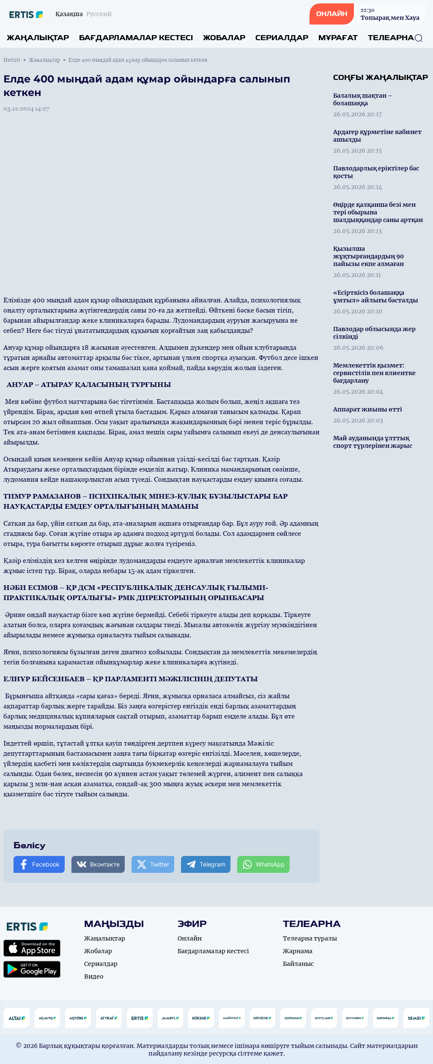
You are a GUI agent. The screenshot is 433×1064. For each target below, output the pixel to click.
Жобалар (224, 38)
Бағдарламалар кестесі (136, 38)
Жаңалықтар (38, 38)
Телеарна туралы (310, 938)
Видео (94, 976)
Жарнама (297, 951)
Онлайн (190, 938)
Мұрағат (338, 38)
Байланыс (298, 964)
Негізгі (11, 60)
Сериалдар (281, 38)
